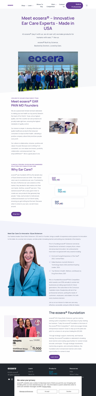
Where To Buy (40, 5)
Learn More (54, 357)
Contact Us (62, 5)
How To (30, 371)
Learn (30, 5)
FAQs (71, 371)
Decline (68, 391)
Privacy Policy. (46, 387)
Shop (23, 5)
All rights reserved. (14, 375)
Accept (47, 391)
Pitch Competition (51, 5)
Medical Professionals (76, 5)
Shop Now (16, 214)
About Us (31, 374)
